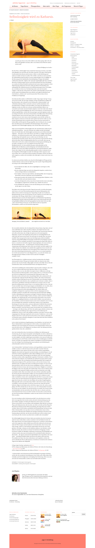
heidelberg (20, 463)
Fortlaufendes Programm (75, 54)
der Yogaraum (66, 6)
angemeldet (20, 494)
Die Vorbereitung (17, 448)
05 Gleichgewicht (75, 63)
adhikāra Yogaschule (19, 3)
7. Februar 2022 (47, 519)
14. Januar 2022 (47, 524)
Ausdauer (72, 41)
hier (33, 445)
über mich (46, 6)
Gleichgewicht (73, 42)
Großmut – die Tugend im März (76, 44)
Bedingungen (42, 450)
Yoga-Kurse (24, 6)
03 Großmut (74, 60)
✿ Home (15, 6)
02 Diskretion (74, 58)
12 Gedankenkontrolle (76, 75)
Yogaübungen (73, 80)
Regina (12, 20)
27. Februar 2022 (63, 514)
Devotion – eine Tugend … (75, 45)
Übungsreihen (35, 6)
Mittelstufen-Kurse (74, 31)
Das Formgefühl (63, 515)
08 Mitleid (74, 68)
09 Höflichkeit (74, 70)
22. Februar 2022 (48, 514)
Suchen (73, 512)
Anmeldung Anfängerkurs (14, 519)
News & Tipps (78, 6)
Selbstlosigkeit (33, 463)
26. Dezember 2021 (63, 519)
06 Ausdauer (74, 65)
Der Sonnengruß (48, 515)
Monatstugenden (24, 9)
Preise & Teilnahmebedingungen (56, 3)
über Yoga (56, 6)
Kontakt (78, 3)
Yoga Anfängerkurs (73, 29)
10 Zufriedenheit (75, 72)
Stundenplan (72, 34)
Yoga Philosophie (73, 79)
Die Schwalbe (47, 525)
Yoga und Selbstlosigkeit (59, 501)
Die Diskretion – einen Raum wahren (77, 47)
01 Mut (73, 57)
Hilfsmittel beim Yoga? (64, 520)
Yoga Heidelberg (12, 514)
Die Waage (47, 520)
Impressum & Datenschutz (70, 3)
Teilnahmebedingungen (13, 517)
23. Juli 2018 (17, 13)
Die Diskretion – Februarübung (14, 501)
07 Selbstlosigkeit (14, 9)
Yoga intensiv (72, 33)
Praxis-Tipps (72, 77)
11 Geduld (73, 73)
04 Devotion (74, 62)
